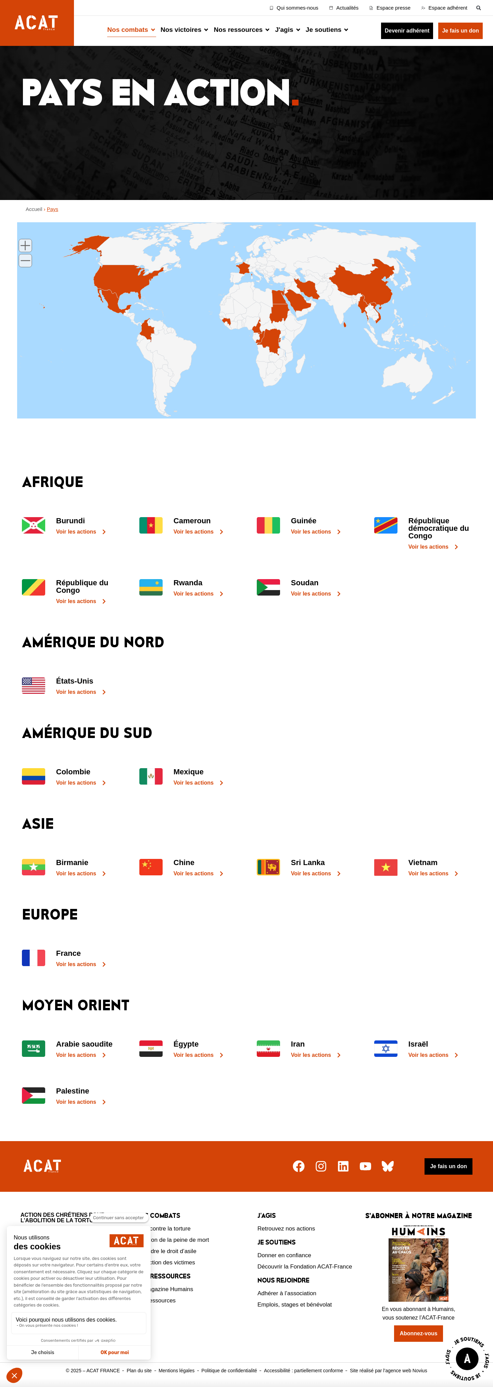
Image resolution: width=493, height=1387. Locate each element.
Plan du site (139, 1370)
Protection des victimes (165, 1262)
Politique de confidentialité (229, 1370)
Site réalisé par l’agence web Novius (388, 1370)
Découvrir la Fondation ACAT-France (304, 1266)
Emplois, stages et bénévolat (294, 1304)
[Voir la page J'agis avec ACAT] (467, 1382)
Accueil (34, 209)
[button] (478, 7)
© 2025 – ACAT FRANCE (93, 1370)
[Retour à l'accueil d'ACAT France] (37, 23)
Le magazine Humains (164, 1289)
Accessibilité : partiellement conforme (303, 1370)
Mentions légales (176, 1370)
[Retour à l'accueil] (43, 1166)
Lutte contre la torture (163, 1228)
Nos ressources (155, 1300)
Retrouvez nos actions (286, 1228)
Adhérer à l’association (286, 1293)
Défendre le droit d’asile (166, 1251)
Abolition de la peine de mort (172, 1240)
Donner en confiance (284, 1255)
